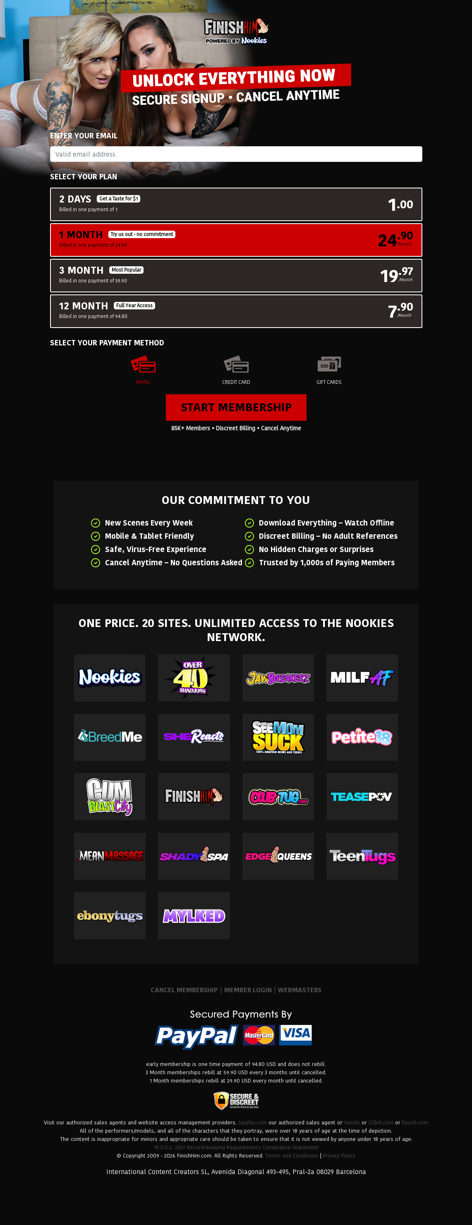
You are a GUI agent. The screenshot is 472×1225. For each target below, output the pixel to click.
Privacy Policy (339, 1156)
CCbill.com (381, 1122)
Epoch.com (415, 1122)
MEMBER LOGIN (248, 990)
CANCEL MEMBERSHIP (184, 990)
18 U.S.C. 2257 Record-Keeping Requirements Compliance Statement (236, 1147)
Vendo (352, 1122)
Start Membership (236, 407)
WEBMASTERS (299, 990)
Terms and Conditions (292, 1156)
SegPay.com (252, 1122)
